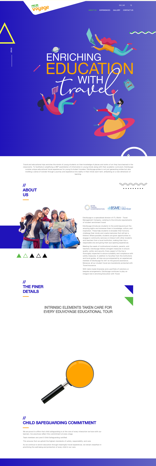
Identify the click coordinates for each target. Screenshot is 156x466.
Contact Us (128, 10)
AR (124, 5)
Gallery (116, 10)
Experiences (104, 10)
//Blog (11, 50)
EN (120, 5)
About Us (92, 10)
